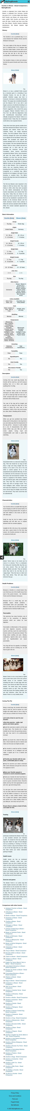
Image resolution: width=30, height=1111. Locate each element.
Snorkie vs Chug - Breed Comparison (16, 1018)
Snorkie (13, 34)
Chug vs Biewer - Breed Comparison (16, 950)
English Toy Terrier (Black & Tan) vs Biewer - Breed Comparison (16, 963)
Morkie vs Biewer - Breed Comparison (16, 915)
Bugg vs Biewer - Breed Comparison (16, 980)
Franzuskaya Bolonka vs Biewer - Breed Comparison (15, 974)
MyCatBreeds (15, 1105)
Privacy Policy (15, 1093)
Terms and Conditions (15, 1096)
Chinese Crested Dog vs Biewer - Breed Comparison (15, 929)
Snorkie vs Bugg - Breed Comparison (16, 1056)
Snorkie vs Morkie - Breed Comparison (17, 997)
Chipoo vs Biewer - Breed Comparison (16, 956)
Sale (17, 34)
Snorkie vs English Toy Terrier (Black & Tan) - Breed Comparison (17, 1035)
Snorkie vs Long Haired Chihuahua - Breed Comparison (16, 1039)
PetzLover (15, 1099)
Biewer (13, 70)
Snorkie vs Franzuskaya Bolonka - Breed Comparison (15, 1050)
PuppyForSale (15, 1102)
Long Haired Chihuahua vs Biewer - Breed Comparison (16, 966)
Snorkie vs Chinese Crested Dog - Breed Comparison (15, 1011)
